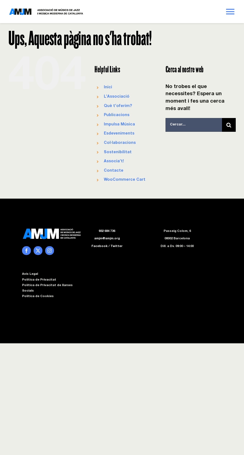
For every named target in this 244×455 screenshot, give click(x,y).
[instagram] (49, 250)
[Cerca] (229, 125)
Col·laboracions (120, 143)
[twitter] (38, 250)
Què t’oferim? (118, 106)
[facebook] (26, 250)
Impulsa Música (119, 125)
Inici (108, 87)
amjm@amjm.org (107, 238)
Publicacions (116, 115)
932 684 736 (107, 231)
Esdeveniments (119, 134)
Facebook (99, 246)
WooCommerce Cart (124, 180)
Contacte (113, 171)
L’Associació (116, 97)
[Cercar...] (194, 125)
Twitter (116, 246)
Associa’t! (114, 161)
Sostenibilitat (118, 152)
